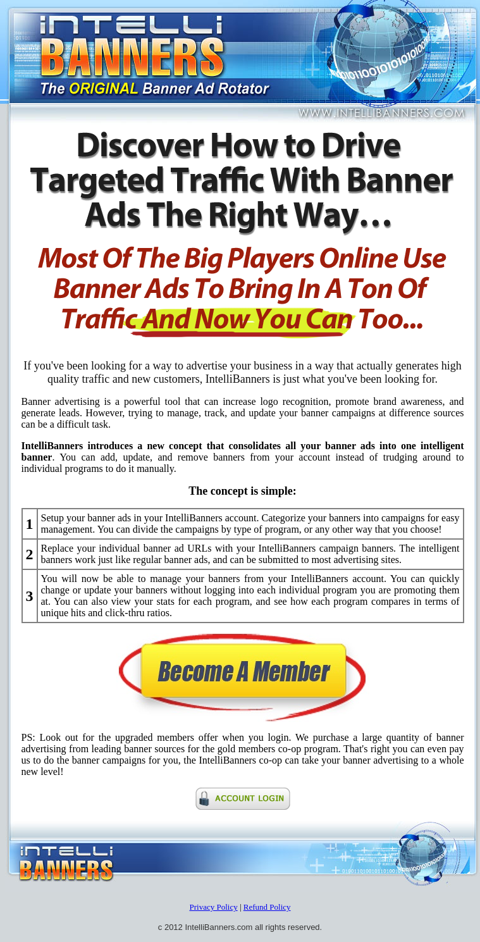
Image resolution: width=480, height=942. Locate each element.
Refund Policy (267, 907)
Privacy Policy (213, 907)
